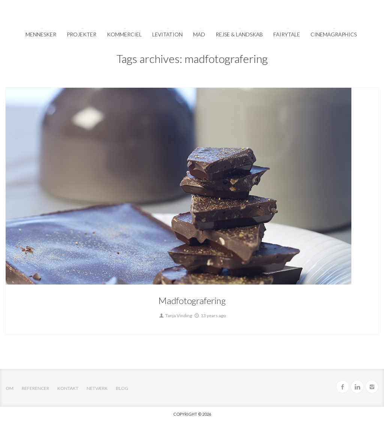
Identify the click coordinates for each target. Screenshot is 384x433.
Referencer (35, 388)
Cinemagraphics (333, 34)
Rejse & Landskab (239, 34)
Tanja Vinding (175, 315)
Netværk (97, 388)
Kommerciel (124, 34)
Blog (122, 388)
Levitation (167, 34)
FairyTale (286, 34)
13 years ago (210, 315)
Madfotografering (191, 300)
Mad (199, 34)
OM (10, 388)
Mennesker (41, 34)
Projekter (81, 34)
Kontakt (67, 388)
